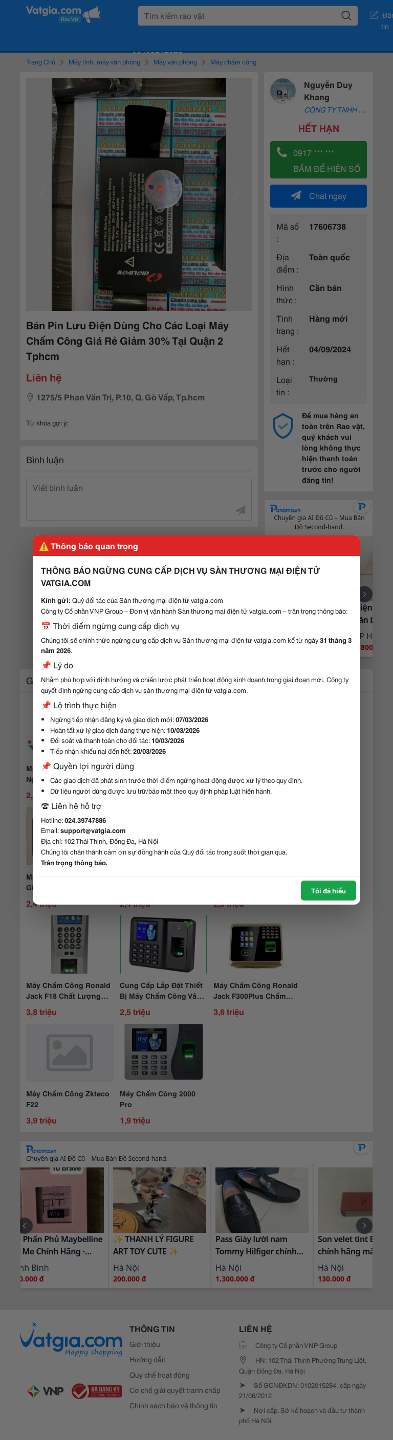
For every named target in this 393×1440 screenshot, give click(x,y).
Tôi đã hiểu (328, 890)
